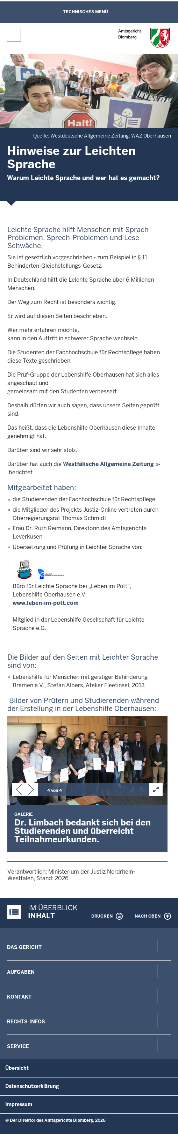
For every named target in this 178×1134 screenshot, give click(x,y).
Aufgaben (21, 972)
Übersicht (17, 1068)
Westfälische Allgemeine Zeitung (108, 464)
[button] (19, 791)
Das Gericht (24, 947)
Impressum (18, 1104)
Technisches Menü (85, 12)
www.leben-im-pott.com (46, 603)
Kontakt (19, 997)
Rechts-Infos (26, 1021)
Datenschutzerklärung (32, 1086)
